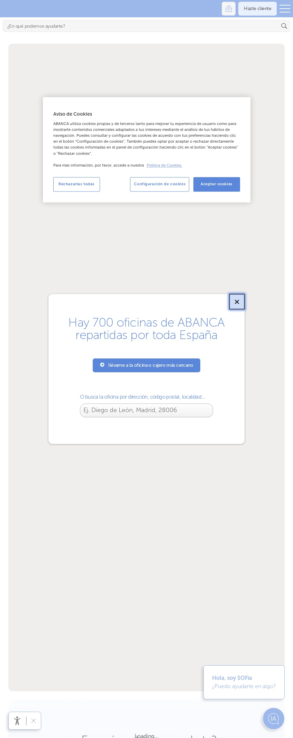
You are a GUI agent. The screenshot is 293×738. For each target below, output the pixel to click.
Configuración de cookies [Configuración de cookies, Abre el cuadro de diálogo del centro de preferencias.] (159, 183)
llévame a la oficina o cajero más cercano (146, 365)
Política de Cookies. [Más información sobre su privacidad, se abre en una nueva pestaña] (164, 165)
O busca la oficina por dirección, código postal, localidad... (142, 397)
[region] (146, 149)
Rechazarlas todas (76, 183)
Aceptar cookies (216, 183)
